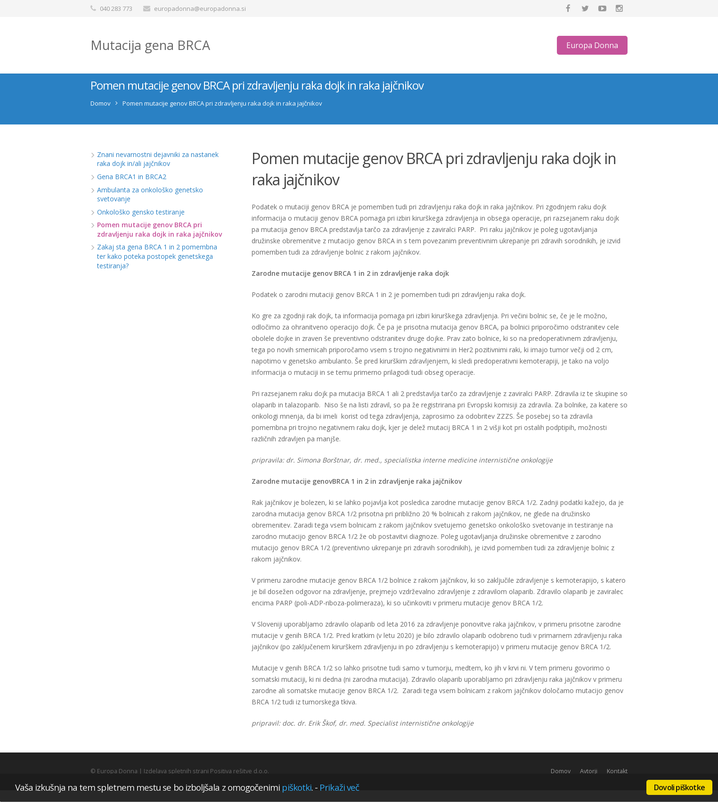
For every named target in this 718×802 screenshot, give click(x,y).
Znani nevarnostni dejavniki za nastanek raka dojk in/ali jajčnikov (158, 170)
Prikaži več (339, 787)
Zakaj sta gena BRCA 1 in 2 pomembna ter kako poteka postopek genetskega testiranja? (157, 267)
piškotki (296, 787)
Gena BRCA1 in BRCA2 (131, 187)
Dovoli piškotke (679, 787)
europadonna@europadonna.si (200, 8)
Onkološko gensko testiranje (141, 223)
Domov (100, 114)
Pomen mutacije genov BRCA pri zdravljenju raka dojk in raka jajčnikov (159, 241)
